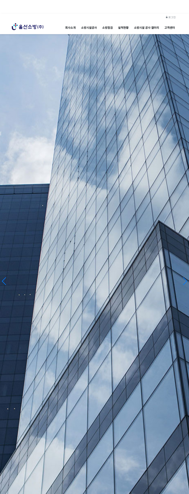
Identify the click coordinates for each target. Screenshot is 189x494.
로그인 (171, 7)
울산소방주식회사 (94, 309)
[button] (184, 272)
